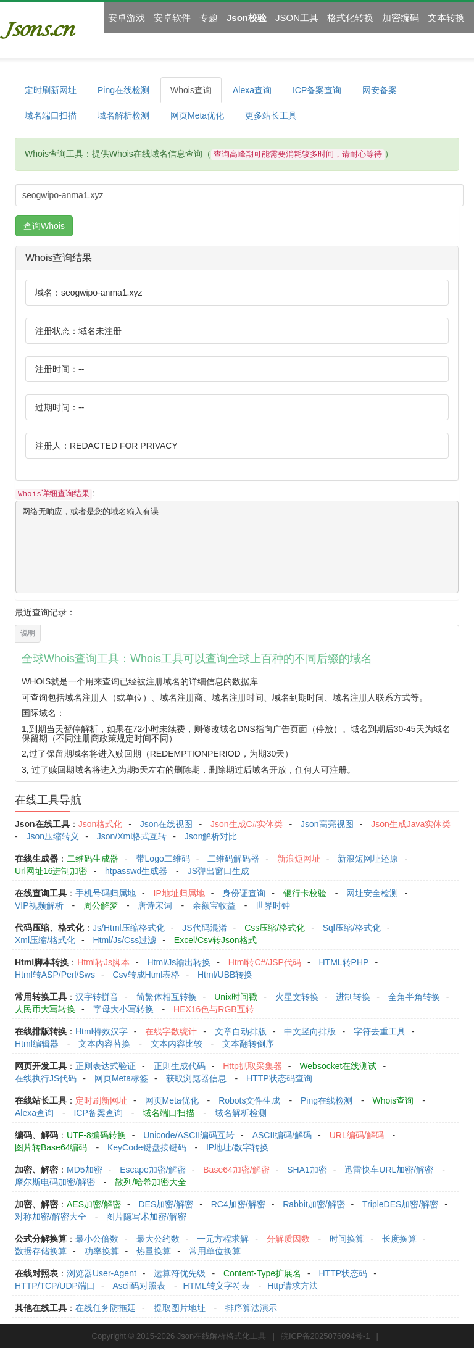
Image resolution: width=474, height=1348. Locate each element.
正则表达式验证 (105, 1066)
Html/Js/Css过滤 (125, 940)
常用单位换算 (215, 1251)
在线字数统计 (171, 1031)
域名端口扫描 (51, 115)
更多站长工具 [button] (271, 115)
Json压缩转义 (53, 836)
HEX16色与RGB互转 (213, 1009)
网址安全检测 (372, 893)
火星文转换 (296, 997)
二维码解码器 (233, 858)
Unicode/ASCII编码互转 (189, 1135)
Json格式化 (100, 824)
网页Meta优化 (197, 115)
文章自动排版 (241, 1031)
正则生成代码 (180, 1066)
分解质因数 (288, 1239)
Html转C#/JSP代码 (264, 962)
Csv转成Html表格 (146, 975)
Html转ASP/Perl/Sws (55, 975)
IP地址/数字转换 (237, 1147)
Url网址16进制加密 (51, 871)
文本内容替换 (104, 1044)
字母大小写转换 (123, 1009)
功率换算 (102, 1251)
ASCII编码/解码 (282, 1135)
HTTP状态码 (343, 1273)
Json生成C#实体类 (246, 824)
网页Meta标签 (121, 1078)
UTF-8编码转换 (96, 1135)
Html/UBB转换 (225, 975)
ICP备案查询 (317, 90)
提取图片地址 (180, 1308)
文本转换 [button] (446, 17)
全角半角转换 (414, 997)
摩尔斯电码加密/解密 (55, 1182)
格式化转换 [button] (350, 17)
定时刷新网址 (51, 90)
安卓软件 (172, 17)
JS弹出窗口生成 (218, 871)
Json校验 (247, 17)
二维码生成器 (92, 858)
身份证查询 (243, 893)
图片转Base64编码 (51, 1147)
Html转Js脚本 (103, 962)
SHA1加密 (307, 1170)
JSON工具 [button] (296, 17)
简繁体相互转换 (166, 997)
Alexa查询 (252, 90)
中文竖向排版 (310, 1031)
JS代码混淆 (204, 928)
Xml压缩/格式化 (45, 940)
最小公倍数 (96, 1239)
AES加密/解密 (94, 1204)
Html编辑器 (37, 1044)
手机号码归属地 (105, 893)
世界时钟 (273, 905)
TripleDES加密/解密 (400, 1204)
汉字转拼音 (96, 997)
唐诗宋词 (155, 905)
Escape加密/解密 (153, 1170)
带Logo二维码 (163, 858)
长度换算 (399, 1239)
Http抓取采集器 (252, 1066)
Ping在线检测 (123, 90)
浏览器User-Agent (101, 1273)
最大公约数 (158, 1239)
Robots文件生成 (249, 1100)
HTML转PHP (344, 962)
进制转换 (353, 997)
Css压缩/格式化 (274, 928)
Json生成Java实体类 (411, 824)
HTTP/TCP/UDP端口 (55, 1286)
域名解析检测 (123, 115)
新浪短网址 (298, 858)
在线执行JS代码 (46, 1078)
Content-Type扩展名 (262, 1273)
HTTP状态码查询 (279, 1078)
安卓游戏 (126, 17)
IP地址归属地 (179, 893)
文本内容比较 (176, 1044)
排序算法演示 (251, 1308)
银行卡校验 (304, 893)
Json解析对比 (211, 836)
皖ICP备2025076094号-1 (325, 1336)
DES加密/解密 (165, 1204)
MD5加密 (84, 1170)
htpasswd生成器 (136, 871)
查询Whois (44, 226)
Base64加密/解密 (236, 1170)
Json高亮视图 (327, 824)
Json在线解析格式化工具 (221, 1336)
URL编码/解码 (357, 1135)
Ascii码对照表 (138, 1286)
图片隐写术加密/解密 (146, 1216)
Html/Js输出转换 (178, 962)
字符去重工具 (379, 1031)
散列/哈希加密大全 (150, 1182)
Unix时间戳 (235, 997)
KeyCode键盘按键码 (146, 1147)
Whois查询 (191, 90)
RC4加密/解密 (238, 1204)
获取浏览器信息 (196, 1078)
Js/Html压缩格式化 (129, 928)
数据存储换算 (41, 1251)
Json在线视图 (166, 824)
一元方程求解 (223, 1239)
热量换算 (153, 1251)
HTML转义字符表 (216, 1286)
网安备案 (379, 90)
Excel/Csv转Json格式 (215, 940)
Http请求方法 (292, 1286)
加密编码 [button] (400, 17)
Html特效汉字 (101, 1031)
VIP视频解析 (39, 905)
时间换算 (347, 1239)
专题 (208, 17)
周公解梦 (100, 905)
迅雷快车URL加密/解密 (388, 1170)
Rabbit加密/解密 (313, 1204)
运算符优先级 (180, 1273)
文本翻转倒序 (248, 1044)
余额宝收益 (214, 905)
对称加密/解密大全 (50, 1216)
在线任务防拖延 (105, 1308)
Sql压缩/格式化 (352, 928)
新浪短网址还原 (368, 858)
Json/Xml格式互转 (132, 836)
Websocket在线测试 (337, 1066)
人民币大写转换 (45, 1009)
